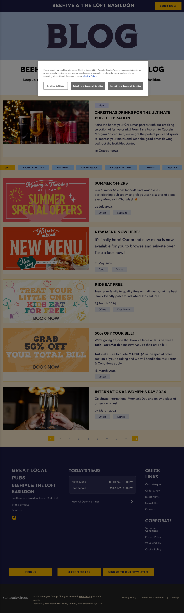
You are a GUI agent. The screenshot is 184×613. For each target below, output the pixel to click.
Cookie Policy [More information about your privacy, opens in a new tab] (90, 76)
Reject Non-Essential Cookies (88, 85)
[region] (93, 78)
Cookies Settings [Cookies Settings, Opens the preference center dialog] (55, 85)
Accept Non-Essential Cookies (125, 85)
